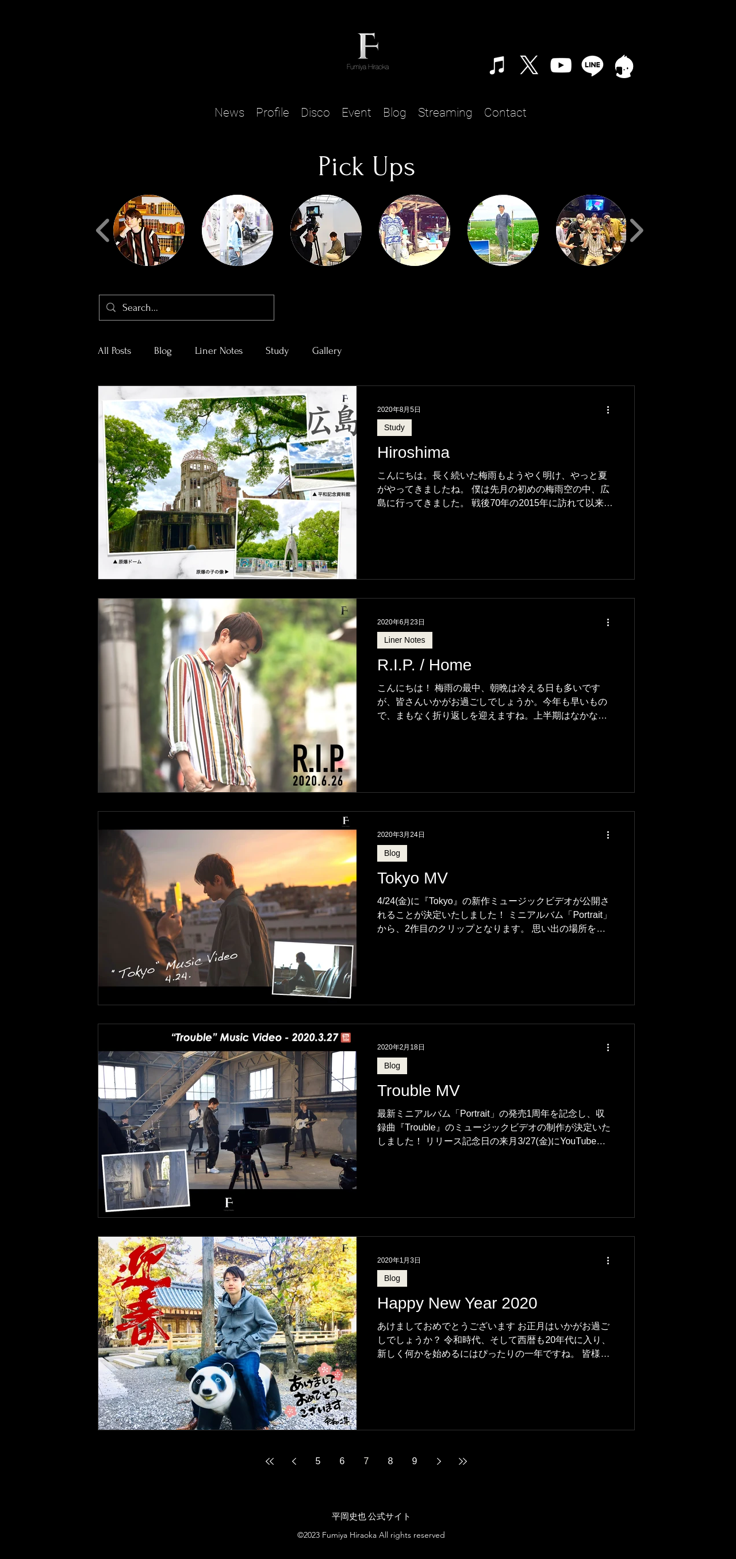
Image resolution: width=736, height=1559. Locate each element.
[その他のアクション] (612, 409)
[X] (529, 65)
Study (277, 350)
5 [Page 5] (318, 1461)
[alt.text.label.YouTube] (561, 65)
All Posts (114, 350)
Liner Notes (219, 350)
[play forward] (636, 230)
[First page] (269, 1461)
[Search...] (186, 307)
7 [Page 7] (366, 1461)
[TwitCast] (624, 65)
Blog (163, 350)
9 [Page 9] (414, 1461)
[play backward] (103, 230)
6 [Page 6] (342, 1461)
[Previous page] (293, 1461)
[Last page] (463, 1461)
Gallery (327, 350)
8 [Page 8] (390, 1461)
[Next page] (438, 1461)
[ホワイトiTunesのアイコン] (498, 65)
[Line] (592, 65)
